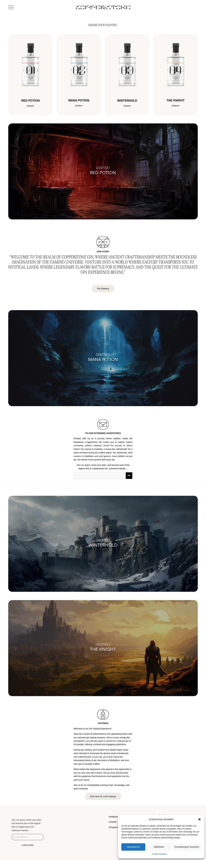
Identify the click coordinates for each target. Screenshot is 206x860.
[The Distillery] (103, 288)
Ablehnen (159, 846)
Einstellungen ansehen (186, 846)
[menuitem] (11, 7)
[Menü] (11, 7)
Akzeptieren (133, 846)
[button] (199, 819)
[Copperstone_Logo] (103, 7)
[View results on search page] (129, 475)
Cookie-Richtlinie (159, 854)
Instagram (113, 816)
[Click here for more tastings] (103, 796)
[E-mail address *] (27, 837)
